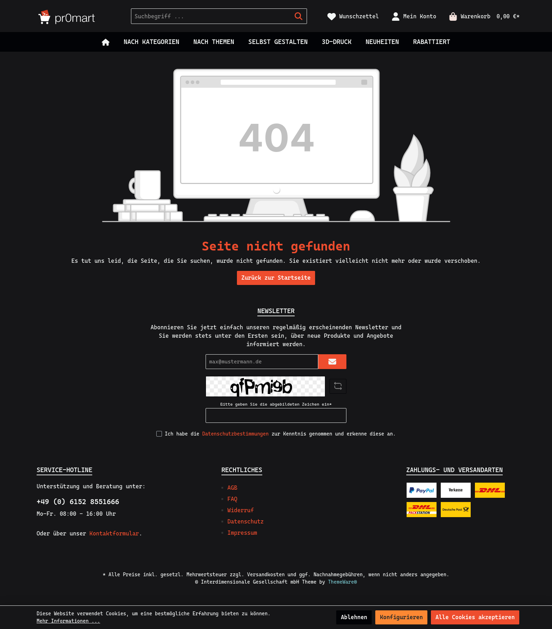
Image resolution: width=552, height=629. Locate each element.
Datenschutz (245, 521)
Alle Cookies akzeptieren (475, 617)
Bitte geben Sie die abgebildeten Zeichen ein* (276, 404)
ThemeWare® (342, 582)
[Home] (106, 42)
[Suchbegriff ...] (211, 16)
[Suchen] (298, 16)
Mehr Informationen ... (68, 621)
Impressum (242, 532)
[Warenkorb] (482, 16)
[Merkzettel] (353, 16)
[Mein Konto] (414, 16)
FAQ (232, 499)
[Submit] (332, 361)
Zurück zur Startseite (276, 277)
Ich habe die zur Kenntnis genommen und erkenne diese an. (280, 434)
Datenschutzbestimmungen (235, 434)
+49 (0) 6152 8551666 (78, 501)
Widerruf (240, 510)
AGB (232, 487)
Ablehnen (354, 617)
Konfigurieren (401, 617)
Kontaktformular (114, 533)
